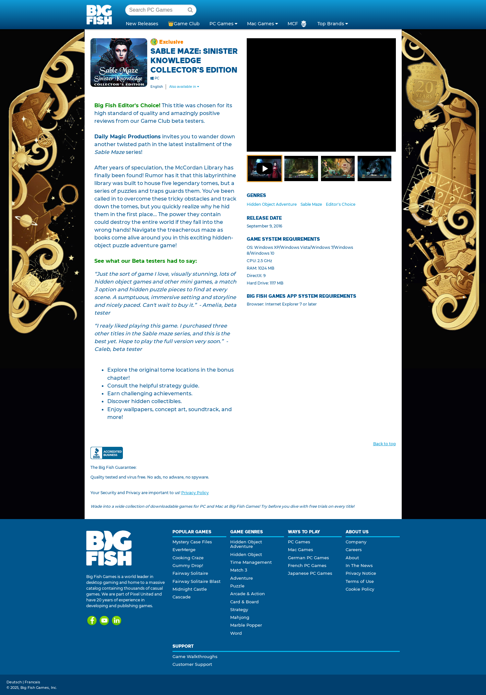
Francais (32, 682)
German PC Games (308, 557)
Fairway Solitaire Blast (196, 581)
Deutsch (14, 682)
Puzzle (237, 585)
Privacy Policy (195, 492)
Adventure (241, 578)
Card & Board (244, 601)
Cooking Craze (188, 557)
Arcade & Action (247, 593)
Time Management (251, 562)
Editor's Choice (340, 204)
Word (236, 633)
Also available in (184, 87)
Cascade (181, 596)
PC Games (299, 541)
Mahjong (239, 617)
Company (356, 541)
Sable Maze (311, 204)
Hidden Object (246, 554)
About (352, 557)
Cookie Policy (360, 589)
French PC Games (307, 565)
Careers (354, 549)
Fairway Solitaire (190, 573)
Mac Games (300, 549)
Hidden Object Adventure (272, 204)
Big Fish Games (100, 14)
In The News (359, 565)
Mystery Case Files (192, 541)
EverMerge (184, 549)
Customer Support (192, 664)
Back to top (384, 443)
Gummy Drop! (187, 565)
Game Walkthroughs (195, 656)
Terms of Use (360, 581)
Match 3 (238, 570)
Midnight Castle (189, 589)
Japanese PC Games (310, 573)
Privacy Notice (361, 573)
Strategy (239, 609)
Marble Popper (246, 625)
